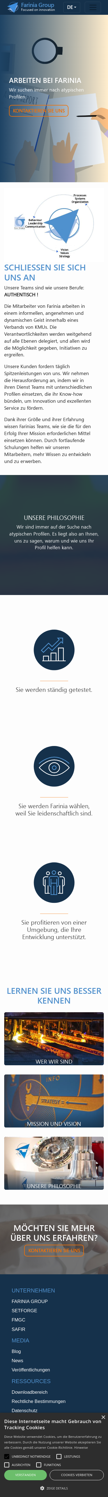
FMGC (18, 1320)
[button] (54, 1488)
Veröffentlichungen (31, 1370)
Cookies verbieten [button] (77, 1475)
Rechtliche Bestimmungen (38, 1401)
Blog (16, 1351)
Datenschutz (24, 1410)
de (70, 7)
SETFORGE (24, 1310)
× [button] (103, 1418)
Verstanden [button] (25, 1475)
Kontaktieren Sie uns (39, 110)
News (17, 1360)
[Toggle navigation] (93, 7)
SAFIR (18, 1329)
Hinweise (81, 1447)
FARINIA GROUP (30, 1301)
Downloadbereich (29, 1392)
